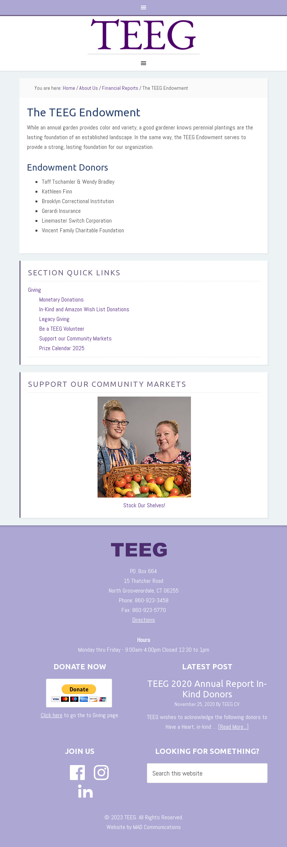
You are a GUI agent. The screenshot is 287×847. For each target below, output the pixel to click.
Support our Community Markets (75, 338)
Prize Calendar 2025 (61, 348)
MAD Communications (157, 827)
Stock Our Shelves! (144, 505)
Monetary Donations (61, 299)
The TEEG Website (143, 34)
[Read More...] (233, 727)
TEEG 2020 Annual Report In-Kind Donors (207, 689)
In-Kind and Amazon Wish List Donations (84, 309)
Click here (51, 715)
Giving (34, 290)
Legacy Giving (54, 319)
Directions (143, 620)
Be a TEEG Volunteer (61, 329)
